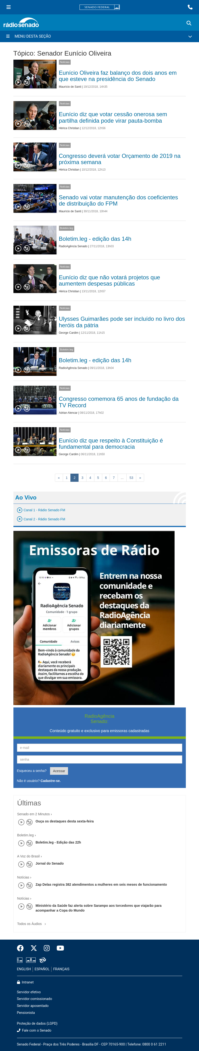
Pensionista (26, 1013)
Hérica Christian (69, 128)
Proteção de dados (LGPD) (37, 1024)
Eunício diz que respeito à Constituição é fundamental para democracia (111, 443)
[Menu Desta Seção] (99, 36)
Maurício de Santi (70, 86)
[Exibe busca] (188, 23)
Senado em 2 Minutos (33, 814)
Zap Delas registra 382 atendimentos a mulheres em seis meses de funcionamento (101, 884)
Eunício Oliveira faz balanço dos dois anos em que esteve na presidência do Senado (118, 75)
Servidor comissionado (34, 999)
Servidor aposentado (33, 1006)
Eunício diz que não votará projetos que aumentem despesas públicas (109, 280)
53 (131, 478)
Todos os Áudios (32, 922)
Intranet (25, 982)
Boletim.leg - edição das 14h (95, 238)
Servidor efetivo (29, 992)
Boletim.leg (66, 228)
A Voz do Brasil (28, 856)
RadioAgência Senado (73, 246)
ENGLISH (24, 969)
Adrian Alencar (68, 412)
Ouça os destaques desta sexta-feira (65, 821)
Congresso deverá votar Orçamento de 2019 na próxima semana (120, 159)
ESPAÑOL (42, 969)
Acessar (59, 771)
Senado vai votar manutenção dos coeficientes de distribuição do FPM (118, 200)
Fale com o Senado (34, 1030)
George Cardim (69, 332)
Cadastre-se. (50, 781)
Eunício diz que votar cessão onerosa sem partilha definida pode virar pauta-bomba (113, 117)
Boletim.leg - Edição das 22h (58, 842)
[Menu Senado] (8, 7)
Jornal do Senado (50, 863)
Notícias (65, 62)
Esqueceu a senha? (32, 771)
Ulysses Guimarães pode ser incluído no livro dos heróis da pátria (122, 322)
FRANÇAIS (61, 969)
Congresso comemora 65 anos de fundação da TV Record (119, 402)
